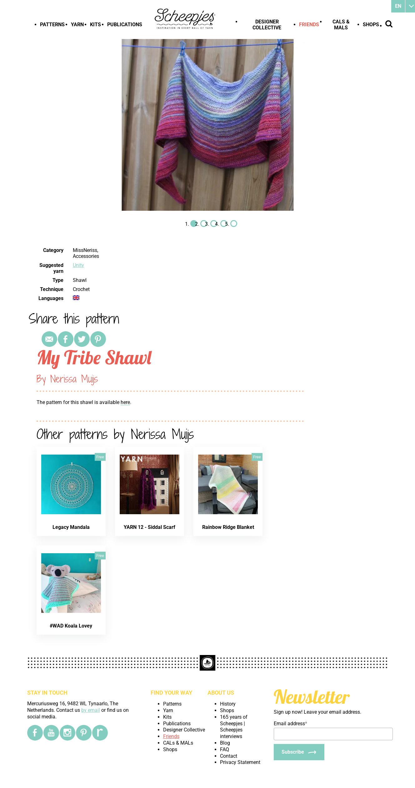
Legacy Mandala (71, 527)
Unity (78, 265)
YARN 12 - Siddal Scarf (149, 527)
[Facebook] (35, 733)
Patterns (52, 24)
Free (100, 457)
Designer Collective (266, 25)
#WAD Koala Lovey (71, 626)
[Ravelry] (100, 733)
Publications (124, 24)
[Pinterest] (84, 733)
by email (90, 710)
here (125, 402)
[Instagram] (67, 733)
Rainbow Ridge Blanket (228, 527)
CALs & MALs (341, 25)
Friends (309, 24)
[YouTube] (51, 733)
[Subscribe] (299, 752)
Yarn (77, 24)
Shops (371, 24)
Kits (95, 24)
